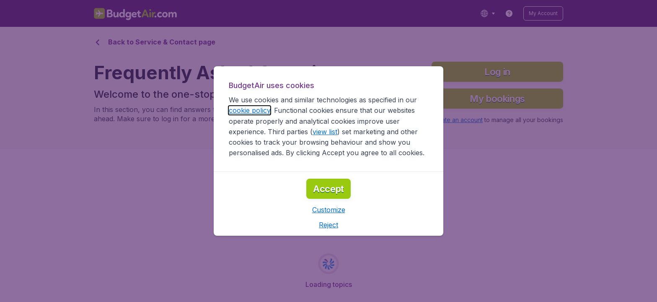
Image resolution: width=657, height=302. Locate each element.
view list (325, 132)
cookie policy (249, 110)
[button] (328, 210)
